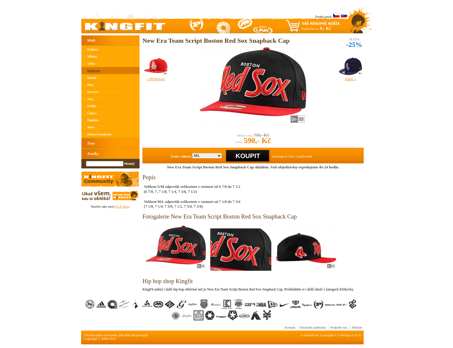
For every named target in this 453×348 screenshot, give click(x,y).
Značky (93, 154)
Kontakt (290, 327)
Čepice (92, 113)
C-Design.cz (345, 335)
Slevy (91, 127)
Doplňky (93, 120)
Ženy (91, 143)
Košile (91, 106)
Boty (90, 84)
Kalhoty (93, 49)
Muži (91, 40)
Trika (91, 63)
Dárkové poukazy (99, 134)
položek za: (316, 28)
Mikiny (92, 56)
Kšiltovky (94, 70)
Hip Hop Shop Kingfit (133, 335)
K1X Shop (122, 206)
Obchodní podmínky (313, 327)
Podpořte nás (338, 327)
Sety (90, 99)
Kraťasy (93, 91)
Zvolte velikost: (181, 156)
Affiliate (356, 327)
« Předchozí (156, 79)
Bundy (91, 77)
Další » (350, 79)
